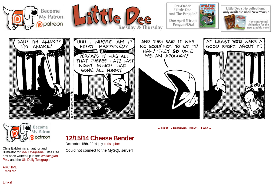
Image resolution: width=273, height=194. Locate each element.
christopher (112, 144)
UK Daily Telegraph (36, 160)
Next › (193, 128)
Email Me (9, 171)
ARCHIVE (10, 167)
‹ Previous (179, 128)
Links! (7, 182)
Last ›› (206, 128)
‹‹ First (163, 128)
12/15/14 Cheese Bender (100, 138)
